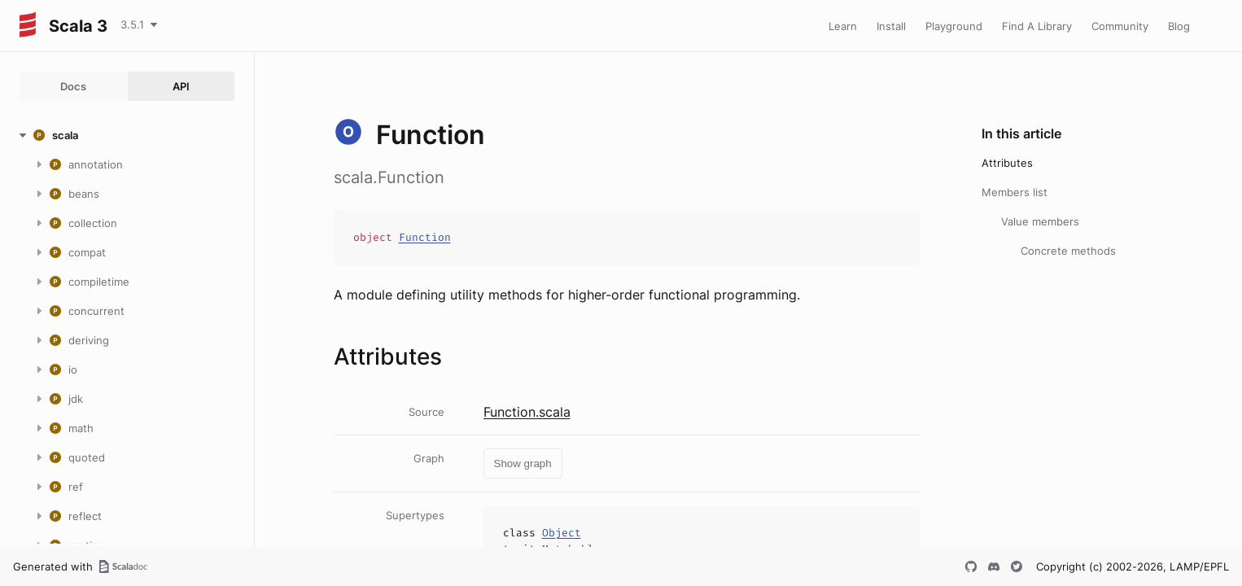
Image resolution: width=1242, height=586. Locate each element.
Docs (73, 86)
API (181, 86)
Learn (843, 26)
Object (561, 533)
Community (1119, 26)
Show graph (523, 463)
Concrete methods (1068, 250)
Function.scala (527, 412)
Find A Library (1037, 26)
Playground (953, 26)
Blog (1179, 26)
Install (891, 26)
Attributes (1007, 162)
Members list (1014, 192)
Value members (1040, 221)
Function (425, 237)
